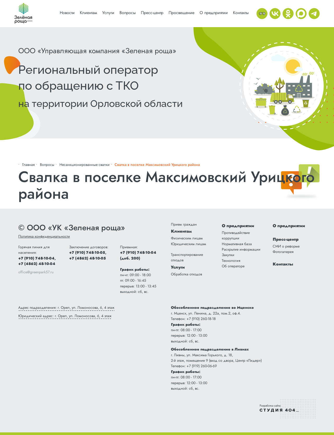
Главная (28, 164)
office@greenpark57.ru (35, 272)
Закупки (228, 254)
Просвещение (181, 13)
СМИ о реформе (286, 246)
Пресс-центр (152, 13)
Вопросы (128, 13)
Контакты (241, 13)
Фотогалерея (283, 251)
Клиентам (88, 13)
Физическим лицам (187, 238)
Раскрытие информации (241, 249)
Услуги (108, 13)
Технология (231, 260)
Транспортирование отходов (187, 257)
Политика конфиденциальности (44, 236)
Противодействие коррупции (236, 235)
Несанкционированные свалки (84, 164)
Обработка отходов (186, 274)
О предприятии (214, 13)
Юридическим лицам (188, 243)
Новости (67, 13)
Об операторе (233, 266)
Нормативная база (237, 243)
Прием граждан (184, 224)
